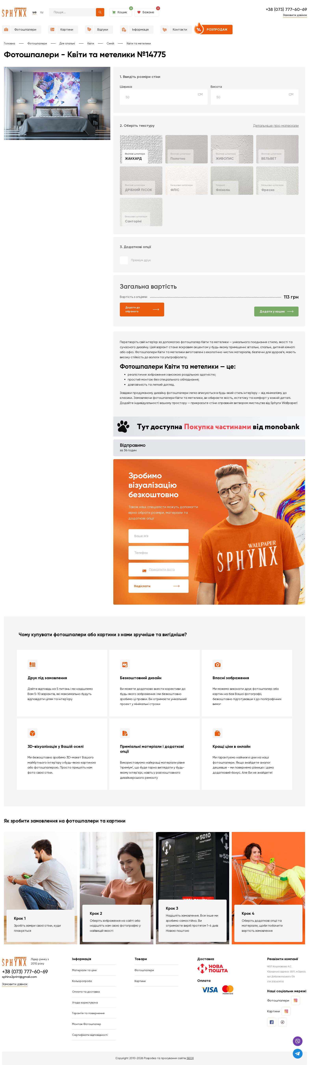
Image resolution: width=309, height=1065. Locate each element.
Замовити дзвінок (295, 15)
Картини (140, 981)
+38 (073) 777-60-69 (286, 9)
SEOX (190, 1058)
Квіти (90, 43)
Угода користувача (85, 1002)
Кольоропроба (82, 981)
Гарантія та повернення (88, 1013)
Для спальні (67, 43)
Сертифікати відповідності (90, 1034)
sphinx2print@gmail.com (19, 977)
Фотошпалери (37, 43)
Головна (9, 43)
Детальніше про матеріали (276, 126)
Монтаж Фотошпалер (86, 1024)
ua (34, 12)
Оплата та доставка (86, 991)
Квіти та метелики (139, 43)
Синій (110, 43)
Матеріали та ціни (84, 970)
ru (41, 12)
